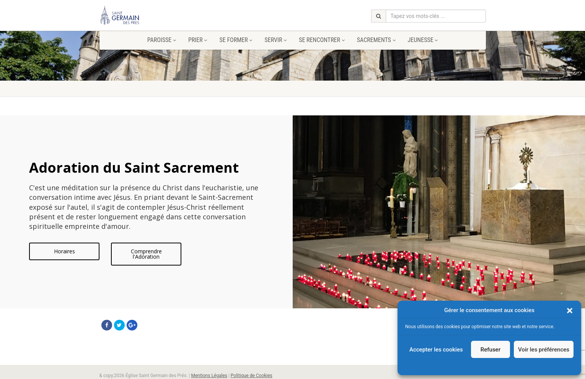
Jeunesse (423, 40)
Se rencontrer (322, 40)
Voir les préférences (543, 349)
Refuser (490, 349)
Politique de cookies (485, 365)
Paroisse (161, 40)
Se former (235, 40)
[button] (570, 310)
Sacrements (376, 40)
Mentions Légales (209, 375)
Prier (197, 40)
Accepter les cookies (436, 349)
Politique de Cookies (251, 375)
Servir (275, 40)
